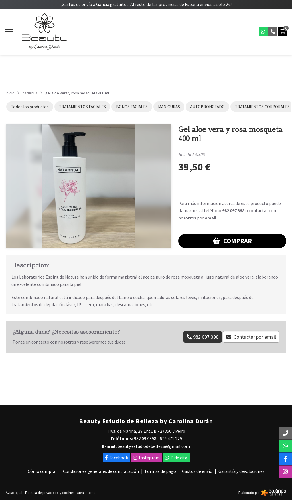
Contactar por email (255, 337)
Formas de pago (160, 471)
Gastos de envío (197, 471)
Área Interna (86, 492)
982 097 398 (233, 210)
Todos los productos (30, 106)
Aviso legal (14, 492)
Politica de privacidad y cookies (49, 492)
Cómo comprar (42, 471)
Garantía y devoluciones (241, 471)
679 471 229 (171, 438)
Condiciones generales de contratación (101, 471)
